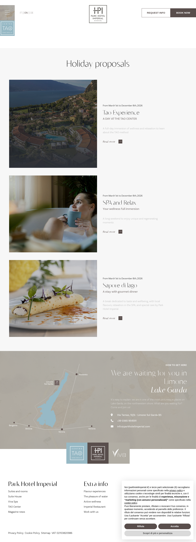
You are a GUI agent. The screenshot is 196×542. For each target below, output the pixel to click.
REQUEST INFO (156, 12)
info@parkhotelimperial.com (130, 426)
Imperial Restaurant (95, 506)
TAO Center (14, 506)
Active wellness (92, 501)
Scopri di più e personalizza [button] (157, 533)
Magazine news (16, 511)
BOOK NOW (183, 12)
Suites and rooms (17, 491)
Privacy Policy (16, 533)
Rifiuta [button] (140, 526)
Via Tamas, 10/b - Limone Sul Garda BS (136, 415)
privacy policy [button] (176, 490)
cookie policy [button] (130, 503)
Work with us (91, 511)
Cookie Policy (32, 533)
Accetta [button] (175, 526)
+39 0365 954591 (124, 421)
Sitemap (45, 533)
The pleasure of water (96, 496)
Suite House (15, 496)
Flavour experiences (95, 491)
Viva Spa (13, 501)
